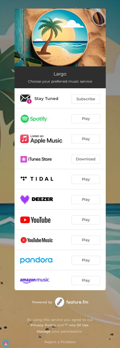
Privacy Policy (43, 325)
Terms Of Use (77, 325)
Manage (44, 331)
